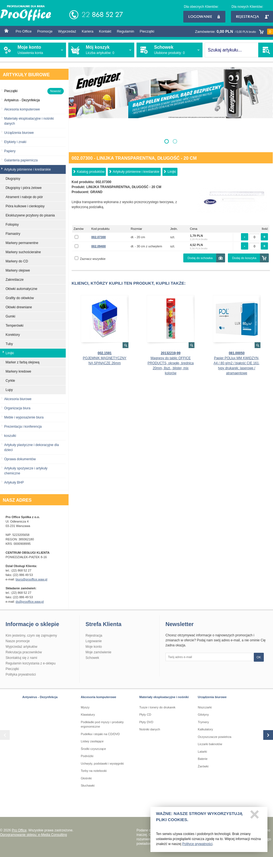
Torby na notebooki (94, 770)
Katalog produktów (90, 172)
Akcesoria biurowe (17, 399)
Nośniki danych (149, 729)
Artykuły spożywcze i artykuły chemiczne (25, 470)
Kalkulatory (205, 729)
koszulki (10, 436)
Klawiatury (88, 714)
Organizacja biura (17, 408)
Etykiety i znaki (15, 142)
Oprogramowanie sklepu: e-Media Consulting (33, 835)
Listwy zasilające (92, 741)
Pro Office (24, 31)
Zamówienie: (234, 32)
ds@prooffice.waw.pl (30, 601)
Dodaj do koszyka (244, 258)
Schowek (92, 658)
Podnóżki (87, 756)
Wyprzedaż (67, 31)
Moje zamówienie (98, 652)
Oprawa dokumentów (20, 459)
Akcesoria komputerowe (22, 109)
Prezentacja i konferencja (23, 426)
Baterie (203, 758)
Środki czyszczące (93, 748)
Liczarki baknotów (210, 744)
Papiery (10, 151)
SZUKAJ (265, 50)
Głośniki (86, 778)
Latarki (202, 751)
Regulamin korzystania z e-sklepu (30, 663)
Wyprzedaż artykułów (21, 647)
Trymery (203, 722)
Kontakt (105, 31)
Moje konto (94, 647)
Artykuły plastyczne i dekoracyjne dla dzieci (31, 447)
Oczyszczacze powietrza (214, 736)
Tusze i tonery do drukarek (157, 707)
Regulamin (125, 31)
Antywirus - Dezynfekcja (40, 697)
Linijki (171, 172)
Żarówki (203, 766)
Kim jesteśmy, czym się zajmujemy (31, 635)
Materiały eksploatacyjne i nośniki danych (29, 121)
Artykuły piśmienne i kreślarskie (136, 172)
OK (259, 657)
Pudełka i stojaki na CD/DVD (100, 734)
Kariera (87, 31)
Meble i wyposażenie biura (23, 417)
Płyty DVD (146, 722)
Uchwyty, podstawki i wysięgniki (102, 763)
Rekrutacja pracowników (24, 652)
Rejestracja (252, 17)
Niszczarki (205, 707)
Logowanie (204, 17)
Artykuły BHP (14, 482)
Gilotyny (203, 714)
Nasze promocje (18, 641)
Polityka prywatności (21, 674)
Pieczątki (147, 31)
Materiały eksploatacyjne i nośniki (164, 697)
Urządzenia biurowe (19, 133)
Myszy (85, 707)
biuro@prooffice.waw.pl (31, 579)
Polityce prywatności (197, 846)
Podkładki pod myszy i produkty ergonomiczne (102, 724)
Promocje (45, 31)
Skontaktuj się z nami (21, 658)
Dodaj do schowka (200, 258)
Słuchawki (88, 785)
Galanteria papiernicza (21, 160)
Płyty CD (145, 714)
